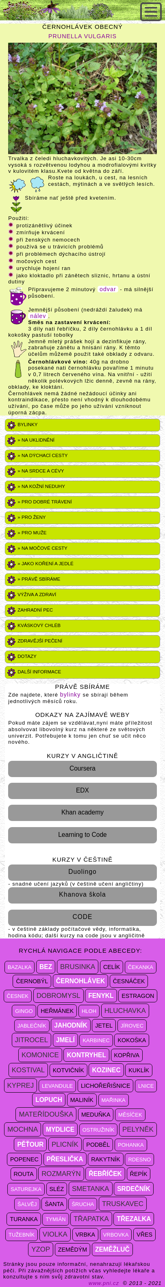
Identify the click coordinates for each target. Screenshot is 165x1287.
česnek (17, 996)
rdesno (139, 1159)
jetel (104, 1025)
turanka (23, 1219)
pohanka (131, 1145)
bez (45, 966)
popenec (24, 1159)
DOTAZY (27, 656)
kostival (28, 1070)
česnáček (129, 981)
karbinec (95, 1040)
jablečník (31, 1026)
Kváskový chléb (39, 625)
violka (55, 1234)
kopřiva (127, 1055)
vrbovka (116, 1235)
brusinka (77, 967)
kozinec (106, 1070)
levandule (57, 1086)
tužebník (22, 1235)
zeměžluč (112, 1249)
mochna (22, 1129)
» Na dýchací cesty (42, 455)
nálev (38, 316)
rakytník (105, 1159)
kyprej (20, 1085)
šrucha (83, 1204)
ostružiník (98, 1130)
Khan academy (82, 812)
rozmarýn (61, 1174)
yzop (40, 1249)
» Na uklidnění (35, 439)
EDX (82, 790)
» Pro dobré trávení (44, 501)
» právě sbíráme (38, 578)
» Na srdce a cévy (40, 470)
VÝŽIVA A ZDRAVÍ (36, 594)
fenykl (100, 995)
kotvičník (68, 1070)
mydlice (60, 1129)
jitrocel (31, 1040)
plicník (65, 1144)
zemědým (72, 1249)
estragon (138, 996)
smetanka (90, 1189)
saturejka (26, 1189)
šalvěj (27, 1204)
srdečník (133, 1188)
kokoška (131, 1040)
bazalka (20, 967)
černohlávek (80, 981)
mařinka (114, 1100)
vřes (144, 1234)
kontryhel (86, 1055)
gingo (24, 1011)
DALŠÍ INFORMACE (39, 671)
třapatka (91, 1219)
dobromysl (58, 996)
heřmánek (57, 1011)
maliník (81, 1100)
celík (111, 967)
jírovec (132, 1026)
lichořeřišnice (105, 1085)
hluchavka (125, 1011)
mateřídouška (46, 1114)
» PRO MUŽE (31, 532)
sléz (57, 1189)
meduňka (96, 1114)
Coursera (82, 768)
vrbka (85, 1234)
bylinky (71, 694)
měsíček (130, 1115)
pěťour (30, 1144)
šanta (54, 1204)
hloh (89, 1011)
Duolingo (82, 871)
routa (24, 1174)
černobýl (32, 981)
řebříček (105, 1173)
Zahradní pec (35, 609)
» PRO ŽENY (31, 517)
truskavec (122, 1204)
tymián (55, 1219)
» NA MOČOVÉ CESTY (42, 548)
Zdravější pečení (39, 640)
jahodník (70, 1025)
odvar (108, 289)
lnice (146, 1086)
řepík (139, 1174)
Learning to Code (82, 834)
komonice (40, 1055)
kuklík (138, 1070)
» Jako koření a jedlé (45, 563)
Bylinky (27, 424)
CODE (82, 916)
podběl (98, 1144)
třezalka (134, 1218)
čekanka (140, 967)
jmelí (65, 1040)
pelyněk (138, 1129)
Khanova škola (82, 894)
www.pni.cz (104, 1283)
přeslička (65, 1159)
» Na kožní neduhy (41, 486)
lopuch (48, 1099)
